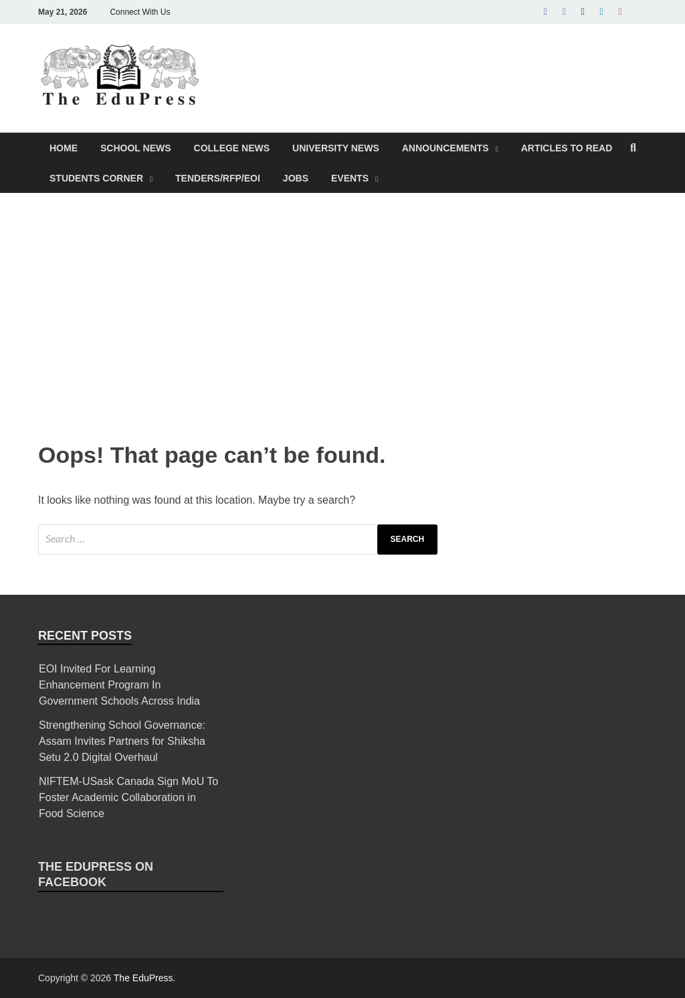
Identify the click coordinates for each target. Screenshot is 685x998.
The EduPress (143, 978)
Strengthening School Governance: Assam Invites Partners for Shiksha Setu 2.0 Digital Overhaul (122, 741)
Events (350, 178)
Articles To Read (567, 148)
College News (232, 148)
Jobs (295, 178)
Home (64, 148)
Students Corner (96, 178)
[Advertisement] (342, 313)
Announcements (445, 148)
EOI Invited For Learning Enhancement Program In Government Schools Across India (119, 685)
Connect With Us (140, 12)
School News (135, 148)
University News (335, 148)
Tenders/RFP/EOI (217, 178)
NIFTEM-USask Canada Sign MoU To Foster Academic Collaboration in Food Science (128, 797)
